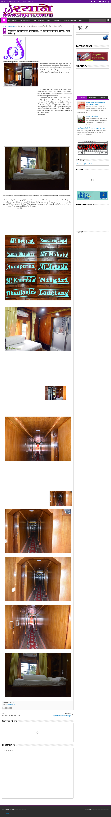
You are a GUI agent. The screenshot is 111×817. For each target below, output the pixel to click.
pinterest (108, 1)
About (18, 1)
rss (100, 1)
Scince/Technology (70, 20)
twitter (91, 1)
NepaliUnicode (12, 20)
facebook (94, 1)
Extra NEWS (57, 20)
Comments (92, 97)
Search (108, 20)
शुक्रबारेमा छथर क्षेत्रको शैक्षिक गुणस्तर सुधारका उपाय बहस (91, 128)
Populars (82, 97)
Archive (102, 97)
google (97, 1)
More (29, 1)
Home (4, 20)
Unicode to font (25, 20)
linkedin (102, 1)
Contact (24, 1)
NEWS (48, 20)
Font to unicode (38, 20)
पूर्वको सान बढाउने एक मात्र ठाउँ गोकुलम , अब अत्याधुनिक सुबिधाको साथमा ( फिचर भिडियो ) (39, 32)
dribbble (105, 1)
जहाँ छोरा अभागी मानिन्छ (92, 116)
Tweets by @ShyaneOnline (85, 164)
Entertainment (11, 705)
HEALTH (81, 20)
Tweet (7, 813)
